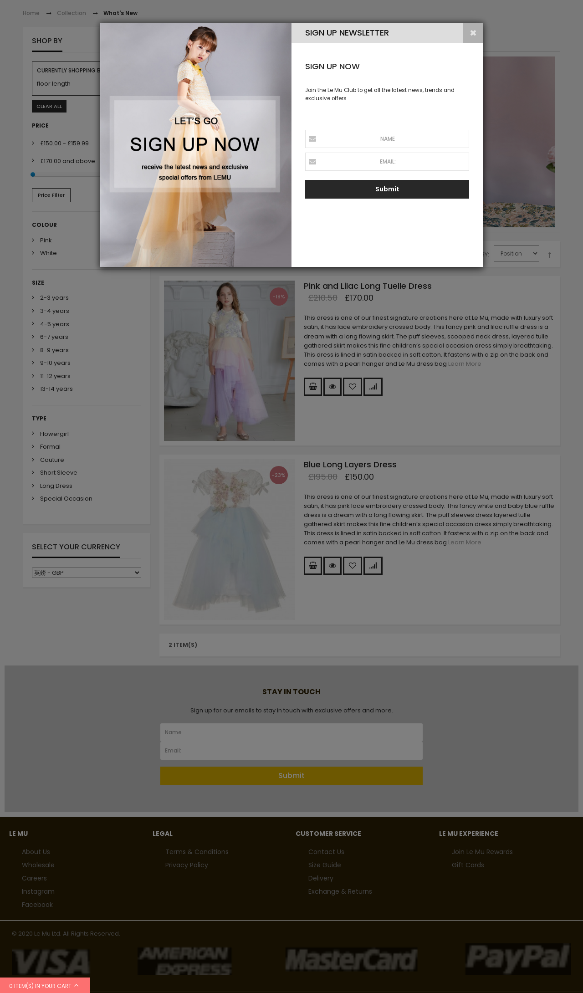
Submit (387, 189)
